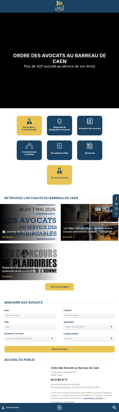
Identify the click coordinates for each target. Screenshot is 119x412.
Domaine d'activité (14, 333)
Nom (6, 310)
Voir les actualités (59, 287)
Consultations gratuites (93, 398)
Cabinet (67, 310)
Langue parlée (71, 333)
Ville (6, 322)
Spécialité (69, 322)
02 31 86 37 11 (59, 379)
